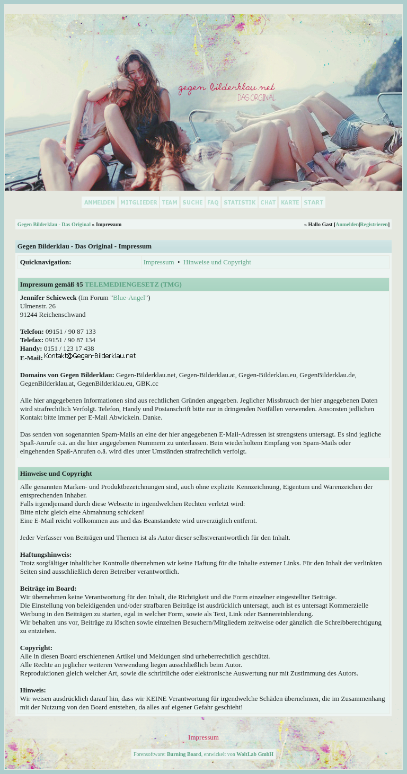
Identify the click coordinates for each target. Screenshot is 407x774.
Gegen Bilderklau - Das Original (54, 224)
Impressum (159, 262)
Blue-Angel (129, 297)
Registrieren (374, 224)
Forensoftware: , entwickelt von (203, 754)
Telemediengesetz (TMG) (133, 284)
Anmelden (347, 224)
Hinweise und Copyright (217, 262)
